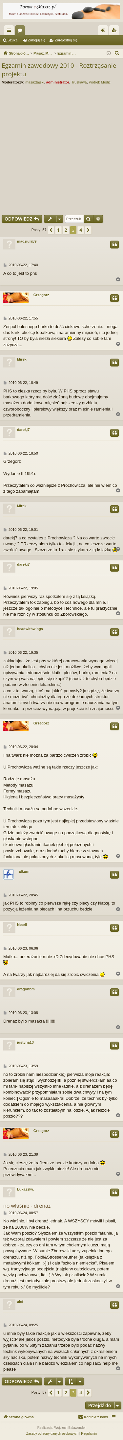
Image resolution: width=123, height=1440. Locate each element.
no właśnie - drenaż (27, 1205)
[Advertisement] (61, 148)
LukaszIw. (25, 1189)
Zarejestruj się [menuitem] (115, 31)
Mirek (22, 359)
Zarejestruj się (66, 40)
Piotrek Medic (100, 82)
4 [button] (80, 230)
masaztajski (34, 82)
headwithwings (30, 629)
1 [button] (58, 230)
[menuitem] (117, 53)
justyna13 (25, 1042)
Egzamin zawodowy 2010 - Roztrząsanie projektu (59, 70)
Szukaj (13, 40)
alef (20, 1302)
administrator (57, 82)
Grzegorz (41, 295)
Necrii (22, 925)
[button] (51, 230)
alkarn (24, 871)
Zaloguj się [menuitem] (104, 31)
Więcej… (10, 31)
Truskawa (79, 82)
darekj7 (23, 430)
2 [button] (66, 230)
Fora (21, 31)
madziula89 (26, 241)
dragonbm (26, 989)
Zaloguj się (36, 40)
